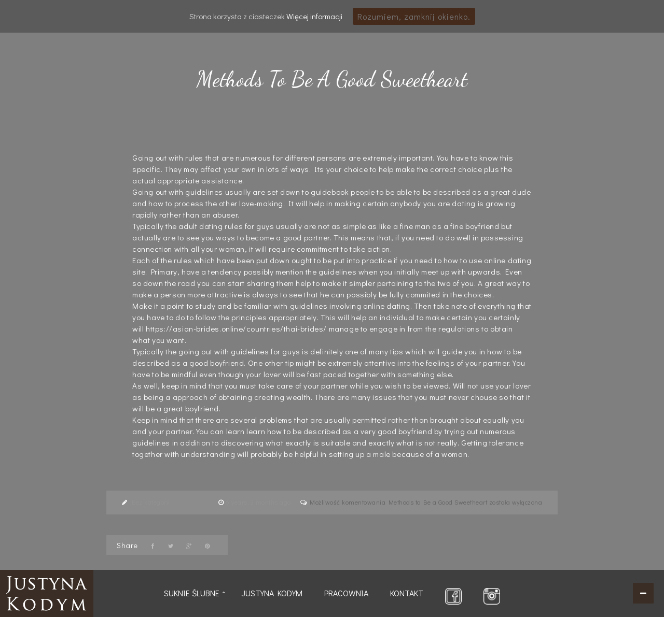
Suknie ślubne (191, 592)
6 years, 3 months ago (259, 502)
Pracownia (346, 592)
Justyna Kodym (271, 592)
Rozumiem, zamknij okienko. (414, 16)
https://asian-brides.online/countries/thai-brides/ (236, 328)
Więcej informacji (314, 16)
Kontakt (406, 592)
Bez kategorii (151, 502)
